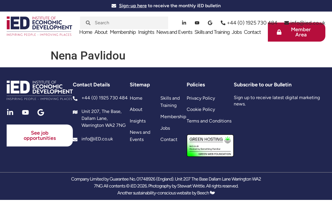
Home (85, 32)
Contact (252, 32)
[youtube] (197, 23)
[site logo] (39, 29)
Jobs (237, 32)
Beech (206, 193)
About (100, 32)
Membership (123, 32)
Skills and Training (212, 32)
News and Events (174, 32)
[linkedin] (184, 23)
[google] (210, 23)
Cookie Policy (201, 109)
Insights (146, 32)
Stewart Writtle (191, 186)
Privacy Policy (201, 98)
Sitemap (140, 84)
